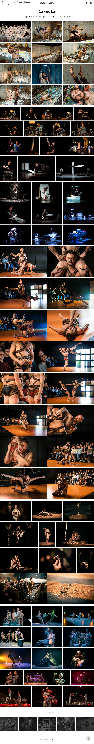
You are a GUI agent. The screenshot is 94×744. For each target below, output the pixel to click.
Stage (19, 2)
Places (12, 2)
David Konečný (47, 3)
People (4, 2)
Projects (5, 4)
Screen (27, 2)
